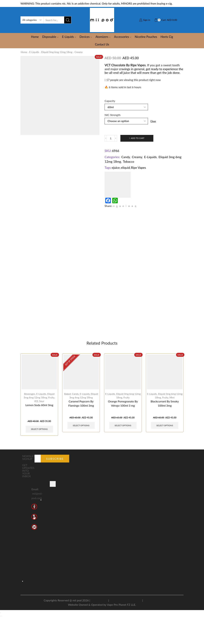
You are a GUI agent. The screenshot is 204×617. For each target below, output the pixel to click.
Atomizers (102, 37)
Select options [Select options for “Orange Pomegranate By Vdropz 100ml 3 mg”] (123, 425)
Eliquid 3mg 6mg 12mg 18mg (56, 52)
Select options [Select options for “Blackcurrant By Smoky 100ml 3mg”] (164, 425)
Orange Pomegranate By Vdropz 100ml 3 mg (123, 403)
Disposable (50, 37)
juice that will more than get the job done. (152, 72)
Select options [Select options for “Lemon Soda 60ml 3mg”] (39, 429)
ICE (36, 401)
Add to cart (137, 138)
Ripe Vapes (138, 167)
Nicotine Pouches (146, 37)
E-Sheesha (91, 491)
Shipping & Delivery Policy (126, 600)
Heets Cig (167, 37)
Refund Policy (152, 600)
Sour (41, 401)
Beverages (29, 393)
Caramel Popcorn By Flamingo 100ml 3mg (81, 403)
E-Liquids (69, 37)
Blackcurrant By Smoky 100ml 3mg (165, 403)
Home (35, 37)
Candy (125, 157)
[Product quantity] (111, 138)
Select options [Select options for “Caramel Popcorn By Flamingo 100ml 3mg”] (81, 425)
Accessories (122, 37)
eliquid (125, 167)
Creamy (78, 52)
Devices (86, 37)
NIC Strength (113, 114)
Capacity (110, 100)
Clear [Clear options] (153, 121)
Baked (67, 393)
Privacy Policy (99, 600)
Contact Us (102, 44)
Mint (172, 397)
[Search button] (67, 19)
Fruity (51, 397)
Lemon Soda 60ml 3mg (39, 405)
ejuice (116, 167)
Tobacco (128, 161)
